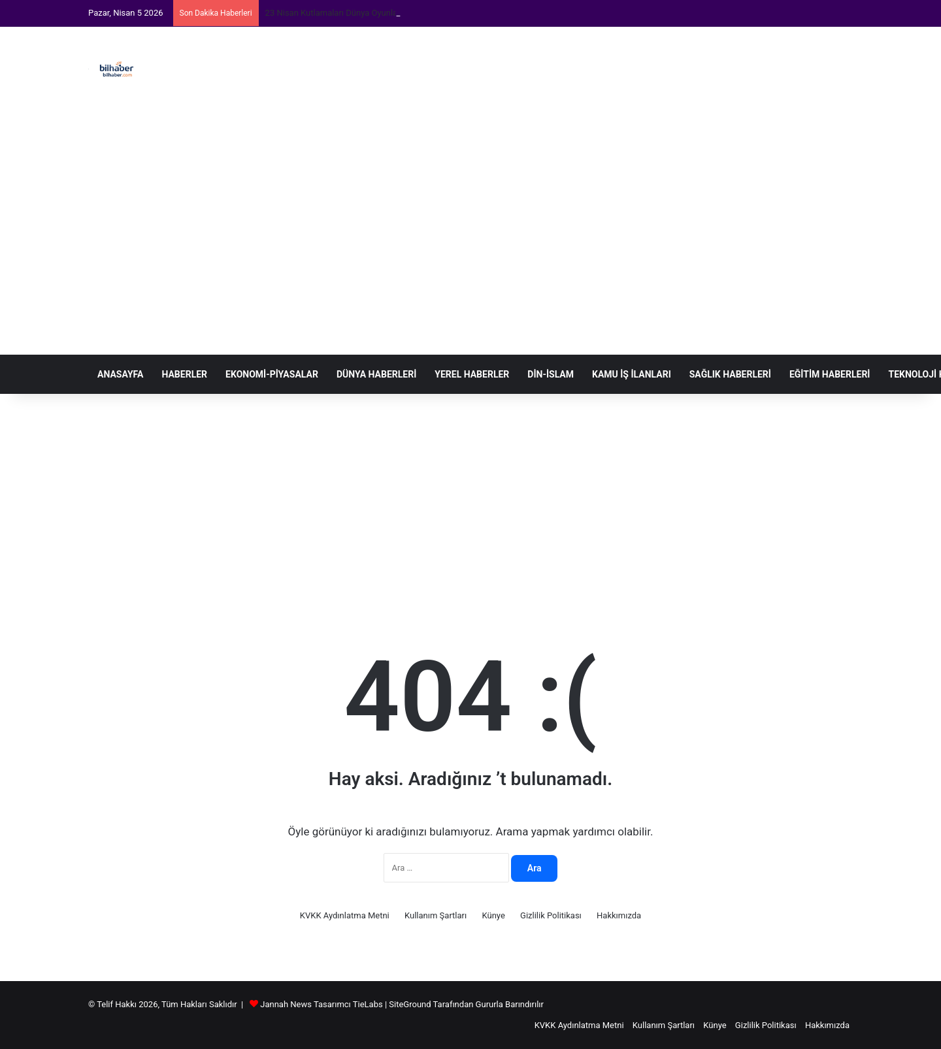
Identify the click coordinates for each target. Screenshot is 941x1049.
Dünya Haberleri (376, 374)
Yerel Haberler (472, 374)
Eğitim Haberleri (829, 374)
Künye (493, 915)
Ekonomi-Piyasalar (271, 374)
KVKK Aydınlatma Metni (344, 915)
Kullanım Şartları (435, 915)
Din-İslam (550, 374)
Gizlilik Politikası (551, 915)
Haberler (184, 374)
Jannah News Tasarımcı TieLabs (321, 1004)
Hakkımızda (619, 915)
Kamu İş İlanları (631, 374)
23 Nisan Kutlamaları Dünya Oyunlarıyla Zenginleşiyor (365, 13)
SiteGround (410, 1004)
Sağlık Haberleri (730, 374)
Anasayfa (120, 374)
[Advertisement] (601, 191)
